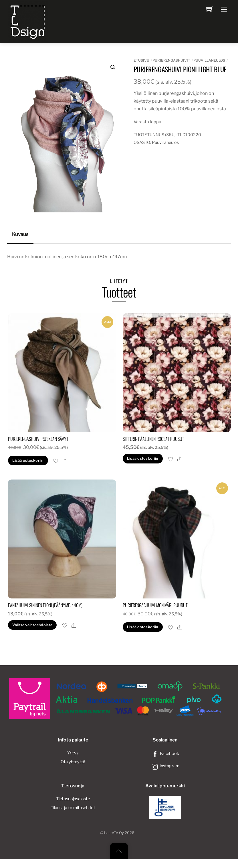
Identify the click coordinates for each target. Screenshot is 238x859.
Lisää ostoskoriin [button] (27, 460)
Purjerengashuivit (171, 60)
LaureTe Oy (114, 833)
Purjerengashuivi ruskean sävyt (38, 438)
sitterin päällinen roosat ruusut (153, 438)
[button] (113, 67)
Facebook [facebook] (165, 753)
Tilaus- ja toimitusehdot (73, 807)
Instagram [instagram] (165, 765)
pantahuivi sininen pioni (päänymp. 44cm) (45, 605)
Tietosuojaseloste (73, 798)
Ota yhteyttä (73, 761)
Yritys (72, 753)
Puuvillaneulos (209, 60)
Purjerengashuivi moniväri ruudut (155, 605)
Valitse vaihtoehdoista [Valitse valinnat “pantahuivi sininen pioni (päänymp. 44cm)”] (32, 625)
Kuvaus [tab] (20, 234)
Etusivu (141, 60)
